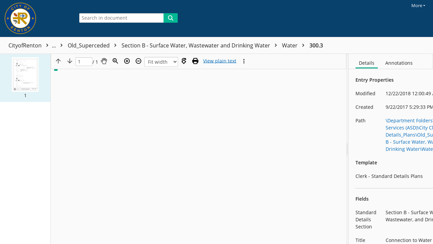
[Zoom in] (127, 61)
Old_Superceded (164, 45)
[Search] (171, 18)
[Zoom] (115, 61)
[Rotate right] (184, 61)
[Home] (35, 18)
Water (365, 45)
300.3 (387, 45)
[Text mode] (219, 61)
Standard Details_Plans (102, 45)
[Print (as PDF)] (195, 61)
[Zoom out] (138, 61)
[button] (25, 78)
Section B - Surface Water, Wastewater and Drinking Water (271, 45)
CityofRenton (37, 45)
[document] (390, 149)
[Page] (83, 61)
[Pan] (104, 61)
